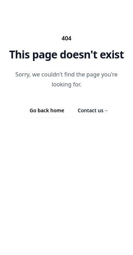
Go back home (46, 110)
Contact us (93, 110)
